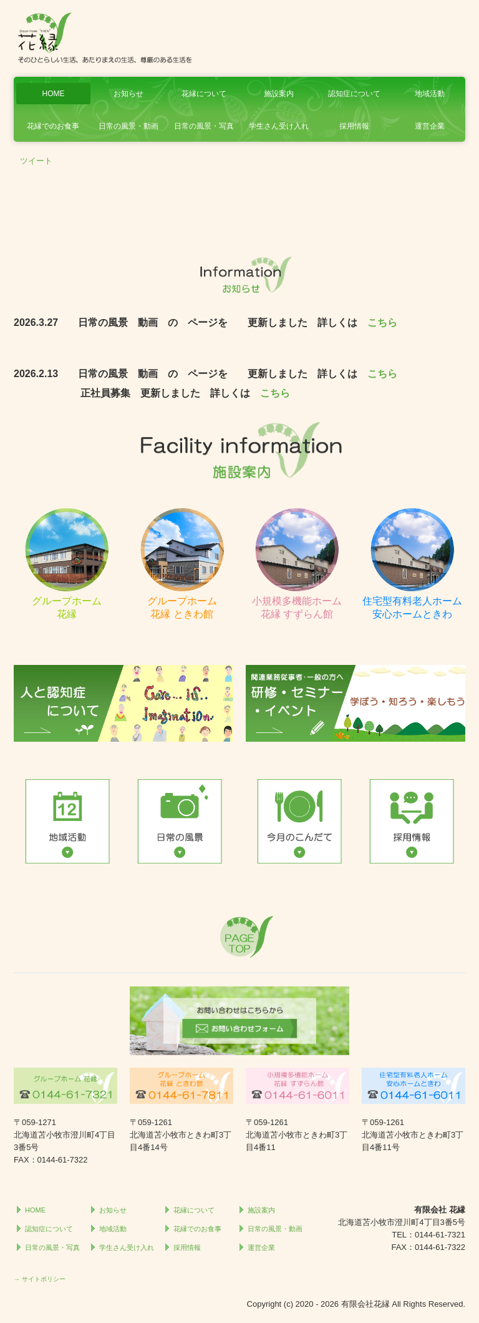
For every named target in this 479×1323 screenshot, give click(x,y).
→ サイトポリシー (39, 1279)
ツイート (36, 160)
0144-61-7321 (440, 1234)
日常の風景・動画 (128, 126)
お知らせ (128, 93)
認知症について (354, 93)
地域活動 (430, 93)
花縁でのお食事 (53, 126)
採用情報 (354, 126)
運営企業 (430, 126)
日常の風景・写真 (204, 126)
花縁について (203, 93)
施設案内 (279, 93)
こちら (382, 322)
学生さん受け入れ (279, 126)
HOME (53, 93)
